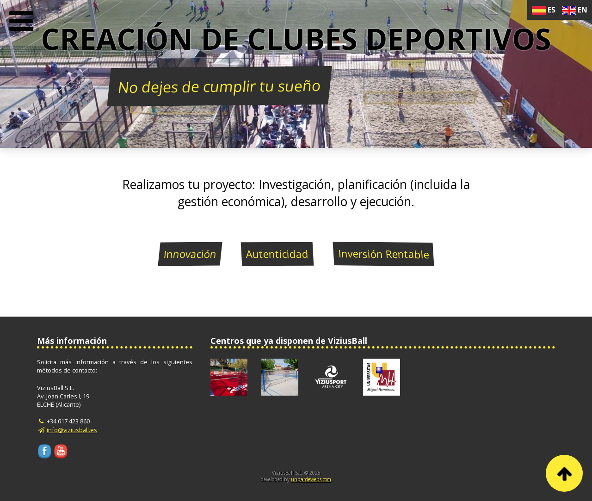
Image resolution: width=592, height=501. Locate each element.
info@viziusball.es (72, 430)
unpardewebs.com (311, 479)
